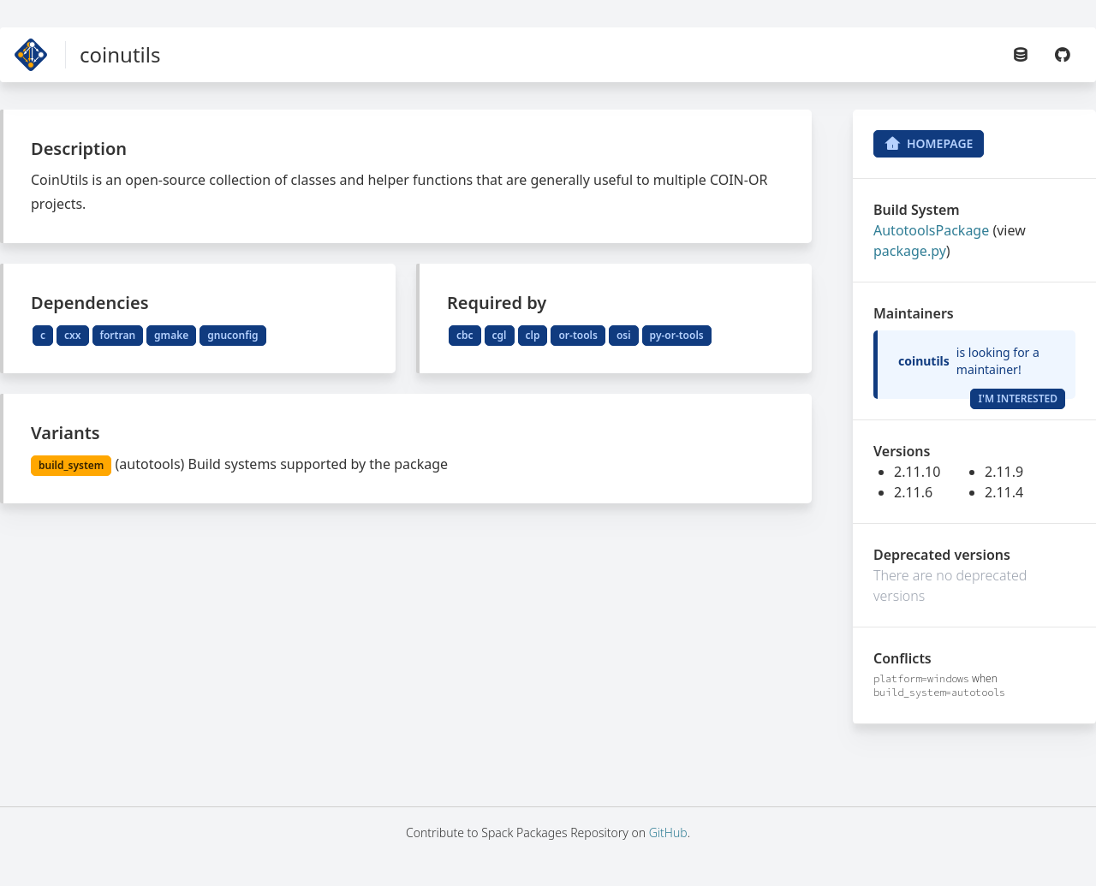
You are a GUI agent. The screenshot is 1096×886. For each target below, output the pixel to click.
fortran (118, 335)
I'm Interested (1017, 398)
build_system (71, 465)
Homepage (929, 144)
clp (533, 335)
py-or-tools (677, 335)
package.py (909, 250)
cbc (465, 335)
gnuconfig (232, 335)
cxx (72, 335)
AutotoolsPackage (931, 230)
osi (623, 335)
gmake (171, 335)
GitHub (668, 832)
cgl (499, 335)
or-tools (577, 335)
